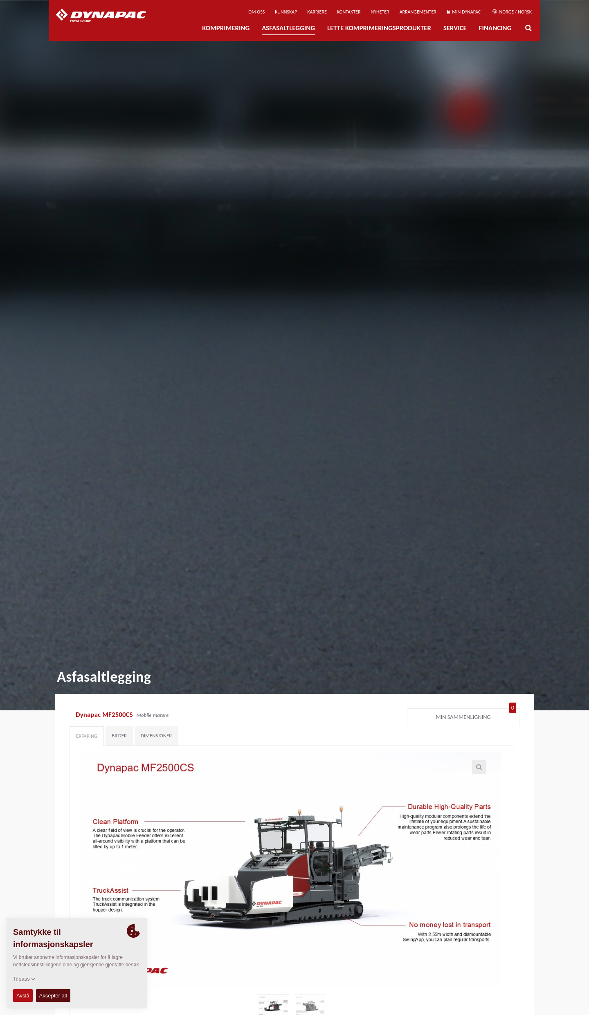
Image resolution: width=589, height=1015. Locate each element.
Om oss (256, 12)
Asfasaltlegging (288, 28)
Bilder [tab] (119, 735)
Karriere (316, 12)
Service (455, 28)
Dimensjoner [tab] (156, 735)
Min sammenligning (476, 715)
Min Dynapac (464, 12)
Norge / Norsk (512, 12)
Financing (495, 28)
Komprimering (226, 28)
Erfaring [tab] (86, 736)
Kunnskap (286, 12)
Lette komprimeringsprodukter (379, 28)
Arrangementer (418, 12)
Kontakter (349, 12)
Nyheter (380, 12)
